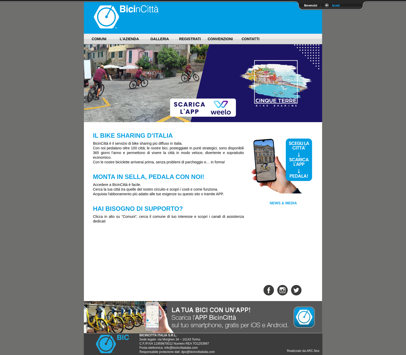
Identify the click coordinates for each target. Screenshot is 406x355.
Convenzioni (220, 39)
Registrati (190, 39)
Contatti (250, 39)
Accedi (336, 5)
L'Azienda (129, 39)
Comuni (99, 39)
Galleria (159, 39)
